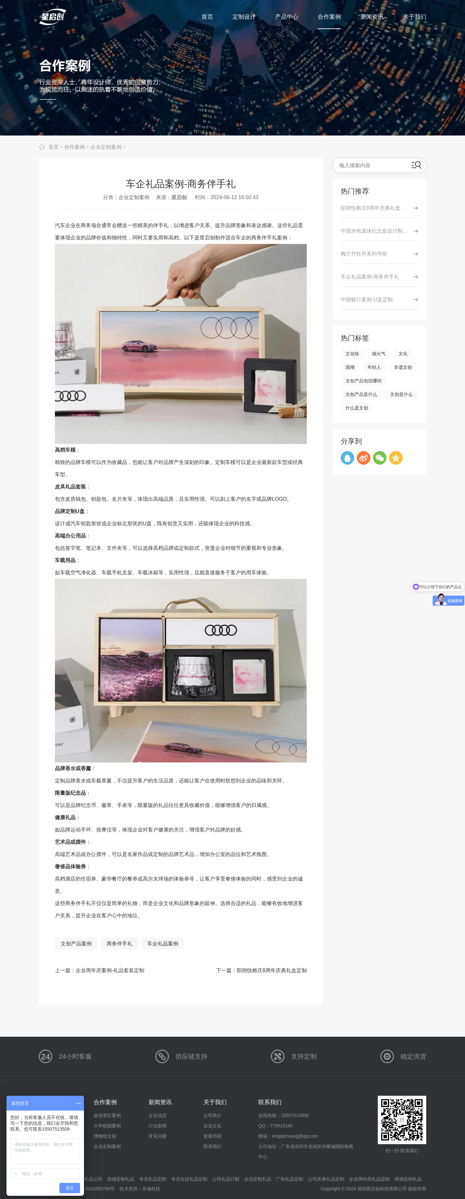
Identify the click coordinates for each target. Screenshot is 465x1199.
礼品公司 (93, 1179)
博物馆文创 (105, 1136)
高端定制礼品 (120, 1179)
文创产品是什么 (361, 394)
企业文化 (212, 1125)
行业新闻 (158, 1125)
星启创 (179, 197)
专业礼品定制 (152, 1179)
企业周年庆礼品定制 (369, 1179)
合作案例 (74, 146)
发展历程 (212, 1136)
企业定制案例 (105, 146)
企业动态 (158, 1115)
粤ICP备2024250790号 (91, 1188)
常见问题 (158, 1136)
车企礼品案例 (162, 943)
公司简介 (212, 1115)
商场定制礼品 (408, 1179)
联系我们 (212, 1146)
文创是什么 (401, 394)
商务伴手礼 (119, 943)
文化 (403, 353)
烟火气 (379, 353)
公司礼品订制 (225, 1179)
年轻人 (374, 367)
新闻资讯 (160, 1102)
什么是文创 (357, 407)
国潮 (350, 367)
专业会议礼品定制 (189, 1179)
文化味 (352, 353)
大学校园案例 (107, 1125)
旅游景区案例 (107, 1115)
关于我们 (215, 1102)
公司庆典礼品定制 (326, 1179)
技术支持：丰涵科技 (139, 1188)
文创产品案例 (76, 943)
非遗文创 (403, 367)
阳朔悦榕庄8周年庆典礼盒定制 (272, 970)
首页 (53, 146)
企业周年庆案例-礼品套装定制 (110, 970)
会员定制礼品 (257, 1179)
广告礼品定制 (289, 1179)
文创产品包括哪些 (364, 380)
